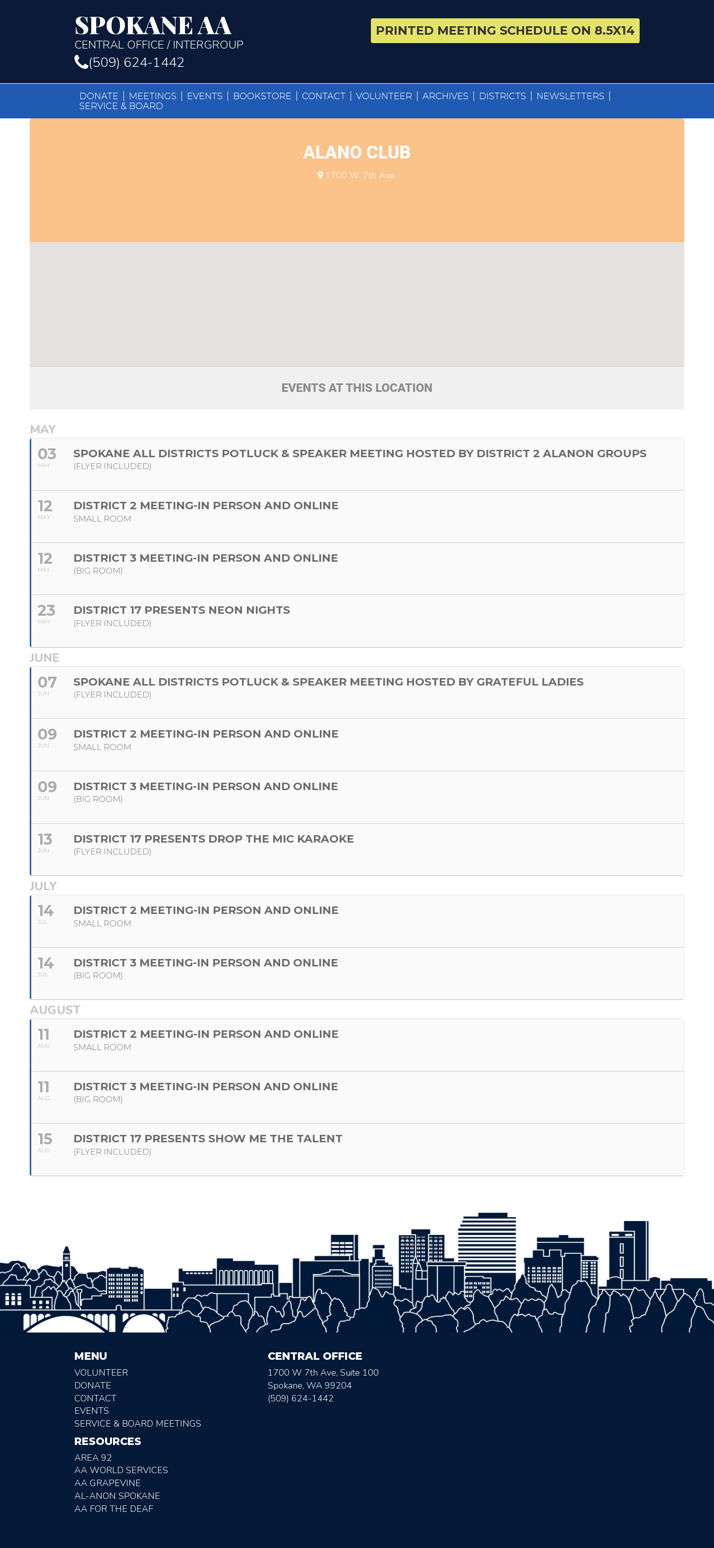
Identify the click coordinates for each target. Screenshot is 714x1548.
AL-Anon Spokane (117, 1496)
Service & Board (121, 106)
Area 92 (93, 1458)
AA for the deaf (113, 1509)
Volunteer (384, 96)
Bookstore (262, 96)
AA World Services (121, 1470)
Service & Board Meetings (137, 1424)
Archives (445, 96)
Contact (324, 96)
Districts (502, 96)
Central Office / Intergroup (212, 32)
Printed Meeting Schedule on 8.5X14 (505, 30)
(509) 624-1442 (129, 62)
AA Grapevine (107, 1483)
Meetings (153, 96)
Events (205, 96)
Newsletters (570, 96)
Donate (99, 96)
